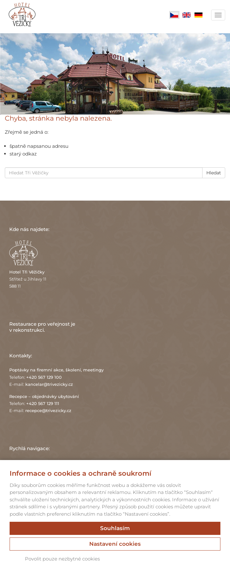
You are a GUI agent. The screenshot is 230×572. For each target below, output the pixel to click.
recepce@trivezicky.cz (48, 410)
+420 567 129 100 (44, 377)
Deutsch (198, 15)
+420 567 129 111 (42, 403)
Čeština (174, 15)
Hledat (213, 173)
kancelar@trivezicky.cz (49, 384)
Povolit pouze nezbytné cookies (62, 559)
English (186, 15)
